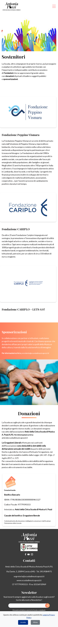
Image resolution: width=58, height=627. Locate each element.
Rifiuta (35, 622)
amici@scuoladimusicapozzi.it (15, 438)
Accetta (23, 622)
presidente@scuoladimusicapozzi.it (35, 353)
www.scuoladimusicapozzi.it (29, 580)
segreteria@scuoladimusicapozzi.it (29, 576)
